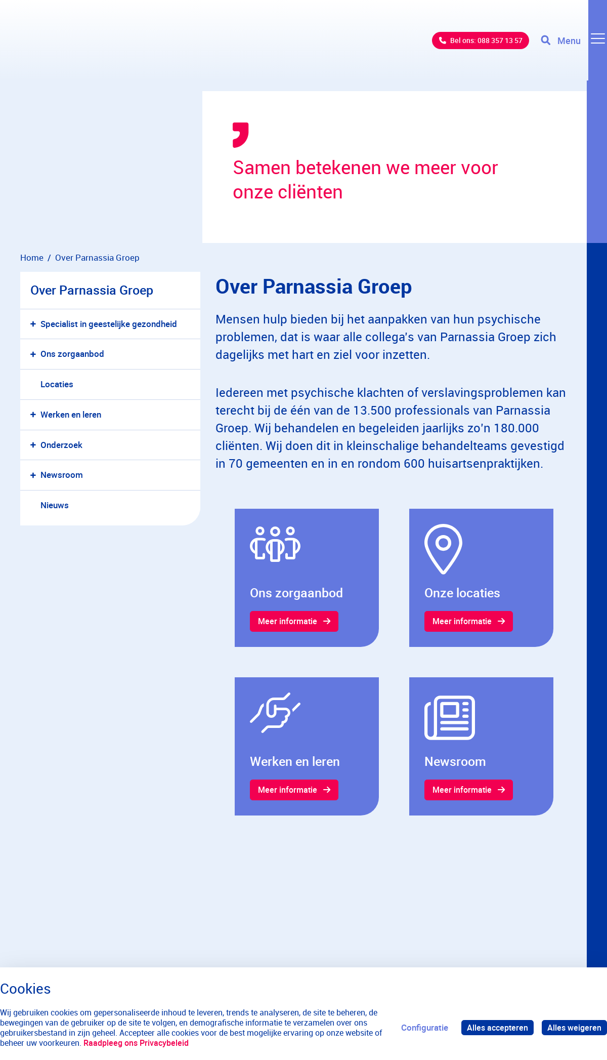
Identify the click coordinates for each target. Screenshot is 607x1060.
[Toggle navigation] (573, 45)
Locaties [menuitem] (56, 384)
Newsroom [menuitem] (61, 474)
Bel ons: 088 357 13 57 (473, 45)
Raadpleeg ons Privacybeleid (136, 1042)
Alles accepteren (495, 1027)
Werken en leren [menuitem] (70, 414)
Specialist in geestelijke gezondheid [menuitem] (108, 324)
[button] (35, 444)
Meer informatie (289, 622)
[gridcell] (307, 578)
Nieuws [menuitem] (54, 505)
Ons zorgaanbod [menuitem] (72, 353)
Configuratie (420, 1027)
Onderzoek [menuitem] (61, 445)
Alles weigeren (573, 1027)
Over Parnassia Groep (91, 289)
